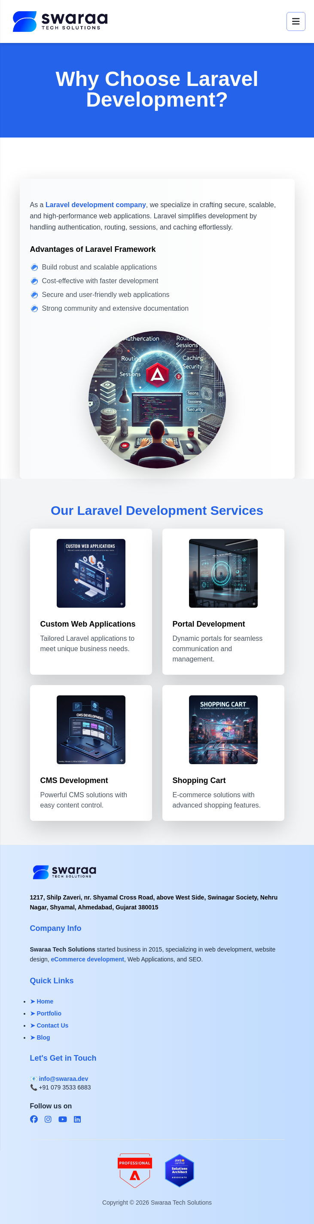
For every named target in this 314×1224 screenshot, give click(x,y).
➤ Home (42, 1001)
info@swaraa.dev (63, 1078)
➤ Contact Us (49, 1025)
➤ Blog (40, 1037)
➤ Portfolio (45, 1013)
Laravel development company (96, 204)
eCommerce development (87, 959)
